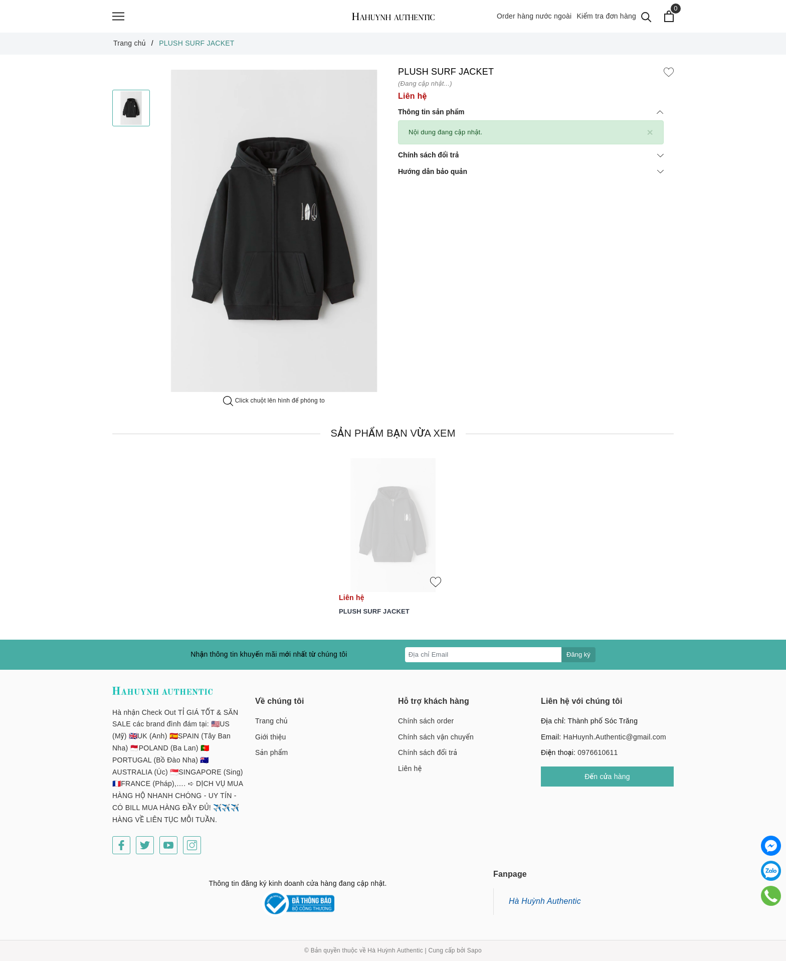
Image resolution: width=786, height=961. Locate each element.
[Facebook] (121, 850)
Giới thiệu (270, 742)
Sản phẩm (271, 757)
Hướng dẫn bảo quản (531, 176)
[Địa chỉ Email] (483, 659)
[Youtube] (168, 850)
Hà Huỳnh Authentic (545, 906)
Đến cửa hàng (607, 782)
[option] (274, 236)
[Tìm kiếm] (646, 19)
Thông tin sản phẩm (531, 117)
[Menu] (118, 19)
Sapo (474, 955)
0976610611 (597, 757)
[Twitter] (145, 850)
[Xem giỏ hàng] (669, 19)
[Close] (650, 137)
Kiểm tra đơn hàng (606, 19)
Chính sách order (426, 726)
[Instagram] (192, 850)
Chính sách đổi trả (531, 160)
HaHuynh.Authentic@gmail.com (614, 742)
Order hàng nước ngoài (534, 19)
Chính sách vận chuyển (436, 742)
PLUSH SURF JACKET (374, 616)
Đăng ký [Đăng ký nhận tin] (578, 659)
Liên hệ (410, 774)
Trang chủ (271, 726)
